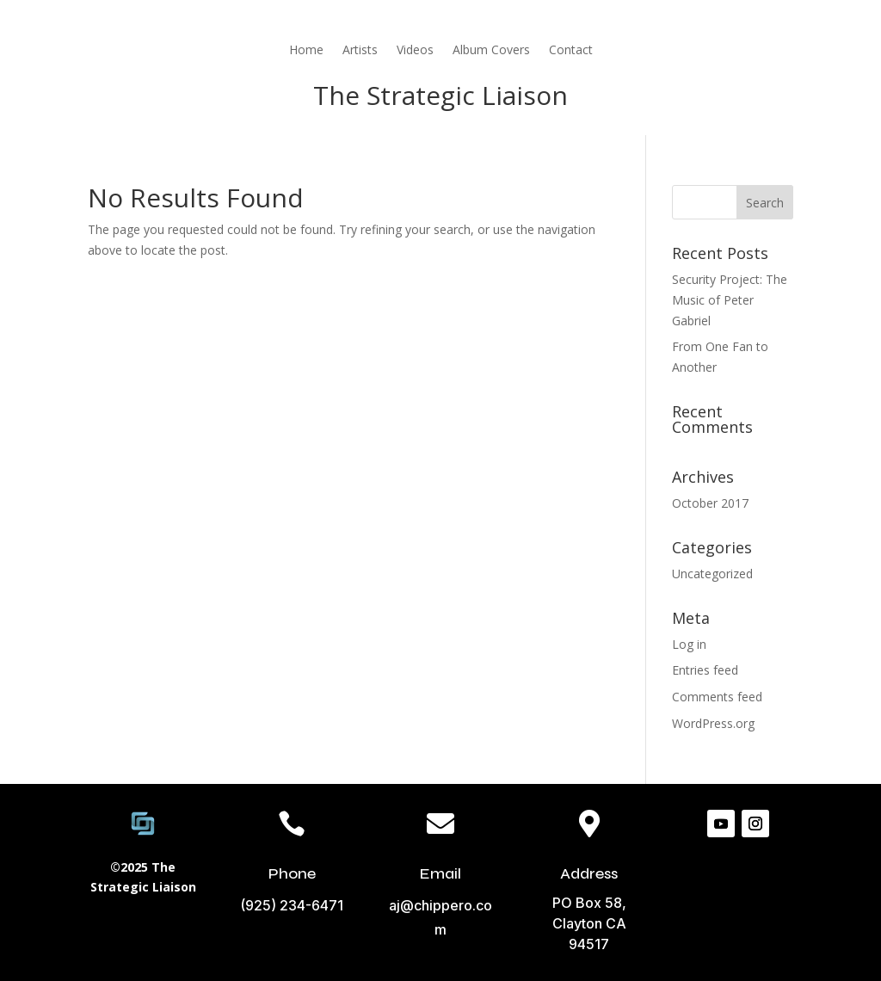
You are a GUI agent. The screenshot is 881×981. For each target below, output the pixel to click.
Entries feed (705, 670)
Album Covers (491, 49)
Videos (415, 49)
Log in (689, 644)
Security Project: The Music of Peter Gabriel (729, 300)
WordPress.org (713, 723)
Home (306, 49)
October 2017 (710, 503)
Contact (571, 49)
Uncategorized (712, 573)
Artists (360, 49)
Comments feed (717, 696)
